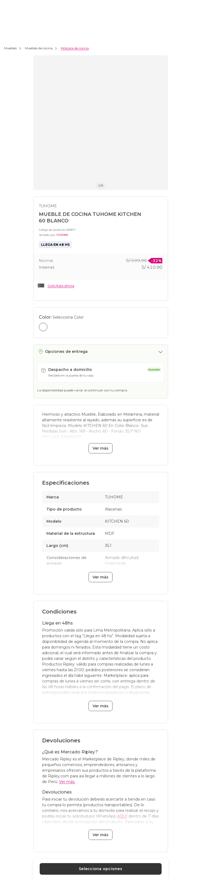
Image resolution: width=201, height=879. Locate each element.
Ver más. (67, 781)
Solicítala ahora (60, 286)
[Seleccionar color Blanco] (43, 327)
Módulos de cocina (75, 48)
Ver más (100, 448)
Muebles (10, 48)
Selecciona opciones (100, 868)
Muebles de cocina (39, 48)
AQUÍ (122, 816)
